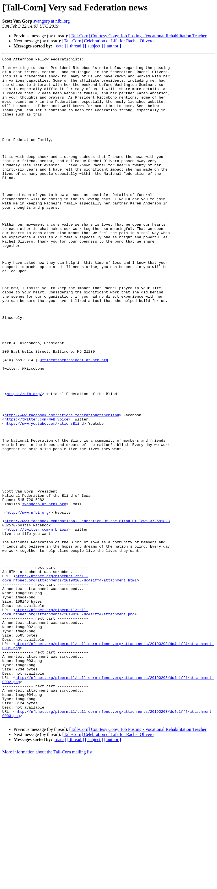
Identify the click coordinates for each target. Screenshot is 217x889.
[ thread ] (75, 45)
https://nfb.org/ (24, 461)
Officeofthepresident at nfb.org (74, 420)
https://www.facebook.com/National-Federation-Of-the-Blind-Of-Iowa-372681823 (87, 613)
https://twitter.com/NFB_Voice (36, 491)
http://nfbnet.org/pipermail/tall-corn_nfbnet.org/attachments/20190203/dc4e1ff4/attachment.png (68, 723)
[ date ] (59, 45)
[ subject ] (94, 45)
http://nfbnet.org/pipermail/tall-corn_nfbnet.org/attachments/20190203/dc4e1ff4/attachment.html (69, 682)
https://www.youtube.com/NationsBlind (44, 497)
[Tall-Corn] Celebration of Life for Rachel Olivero (107, 40)
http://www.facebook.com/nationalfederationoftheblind (62, 486)
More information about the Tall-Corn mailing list (47, 884)
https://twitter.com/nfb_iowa (37, 624)
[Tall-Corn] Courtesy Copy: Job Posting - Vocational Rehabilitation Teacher (138, 35)
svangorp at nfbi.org (51, 21)
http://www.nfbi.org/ (29, 603)
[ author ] (112, 45)
